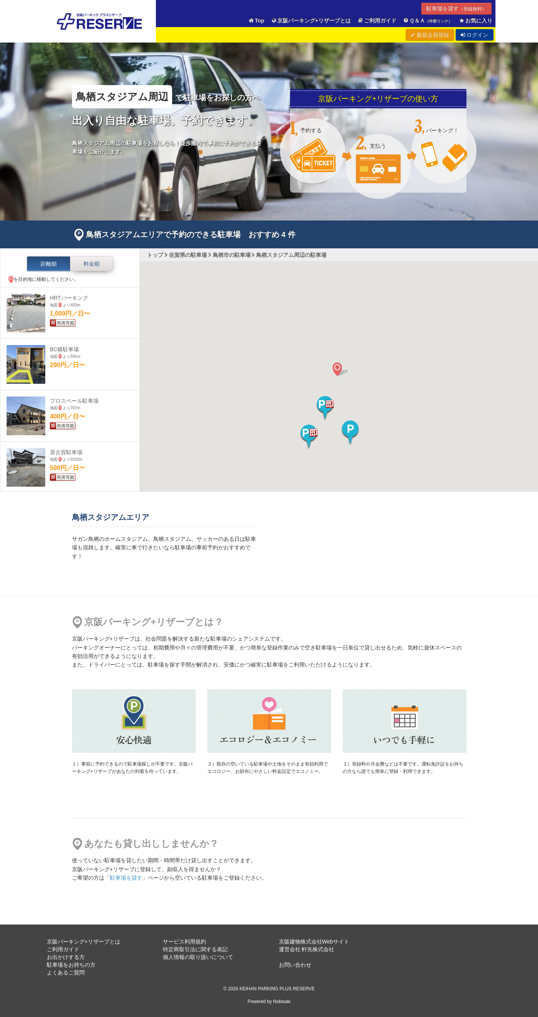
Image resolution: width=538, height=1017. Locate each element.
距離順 (49, 264)
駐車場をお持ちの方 (71, 965)
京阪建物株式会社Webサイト (314, 941)
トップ (155, 255)
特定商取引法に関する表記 (195, 949)
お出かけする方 (66, 957)
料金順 (92, 264)
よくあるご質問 (66, 972)
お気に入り (475, 21)
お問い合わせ (295, 965)
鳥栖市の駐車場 (232, 255)
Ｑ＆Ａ (428, 21)
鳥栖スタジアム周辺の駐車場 (291, 255)
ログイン (474, 35)
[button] (325, 408)
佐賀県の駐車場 (188, 255)
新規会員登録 (430, 35)
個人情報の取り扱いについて (198, 957)
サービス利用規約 (184, 941)
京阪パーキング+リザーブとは (310, 21)
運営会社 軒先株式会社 (307, 949)
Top (256, 21)
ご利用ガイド (376, 21)
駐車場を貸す (456, 8)
